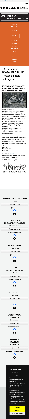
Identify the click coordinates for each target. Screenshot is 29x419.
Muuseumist (14, 43)
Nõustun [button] (17, 407)
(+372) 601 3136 (15, 298)
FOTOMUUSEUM (14, 245)
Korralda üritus (14, 54)
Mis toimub (14, 48)
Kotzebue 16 (14, 344)
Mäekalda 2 (14, 295)
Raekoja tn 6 (14, 248)
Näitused (14, 46)
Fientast (11, 153)
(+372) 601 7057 (15, 323)
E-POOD (14, 56)
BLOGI (14, 62)
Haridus (14, 51)
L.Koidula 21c (14, 320)
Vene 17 (14, 201)
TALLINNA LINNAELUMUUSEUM (14, 198)
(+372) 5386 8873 (14, 229)
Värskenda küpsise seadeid (8, 1)
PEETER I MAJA (15, 293)
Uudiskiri (14, 59)
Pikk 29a (14, 36)
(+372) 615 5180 (15, 204)
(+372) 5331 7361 (14, 251)
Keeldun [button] (17, 410)
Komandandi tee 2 (14, 226)
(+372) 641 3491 (15, 348)
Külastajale (14, 41)
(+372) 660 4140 (15, 276)
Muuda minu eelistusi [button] (17, 413)
